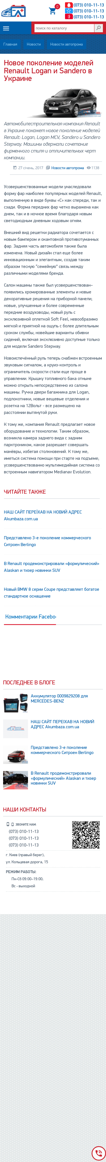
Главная (10, 44)
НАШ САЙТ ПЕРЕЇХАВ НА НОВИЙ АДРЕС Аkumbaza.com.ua (43, 515)
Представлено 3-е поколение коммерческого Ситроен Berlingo (47, 541)
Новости (34, 44)
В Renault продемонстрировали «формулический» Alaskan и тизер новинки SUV (51, 567)
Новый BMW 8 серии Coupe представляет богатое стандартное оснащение (51, 593)
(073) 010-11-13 (88, 5)
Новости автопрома (66, 44)
